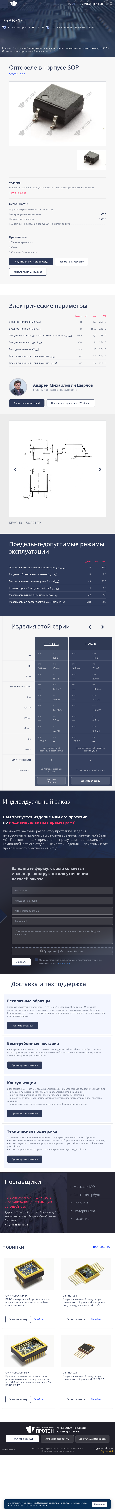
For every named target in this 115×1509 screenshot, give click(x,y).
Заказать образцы (51, 781)
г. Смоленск (79, 1219)
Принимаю (99, 1504)
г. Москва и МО (82, 1186)
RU (68, 3)
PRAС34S (91, 644)
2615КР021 (70, 1372)
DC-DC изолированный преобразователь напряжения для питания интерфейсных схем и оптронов (28, 1301)
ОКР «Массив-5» (17, 1372)
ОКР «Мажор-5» (17, 1295)
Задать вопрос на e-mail (27, 403)
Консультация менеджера (28, 271)
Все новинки (100, 1247)
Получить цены (17, 192)
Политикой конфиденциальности (58, 1450)
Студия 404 (107, 1450)
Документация (17, 73)
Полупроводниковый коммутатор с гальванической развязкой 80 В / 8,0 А (83, 1377)
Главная (7, 48)
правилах (42, 1505)
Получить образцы (22, 1438)
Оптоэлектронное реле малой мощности (24, 51)
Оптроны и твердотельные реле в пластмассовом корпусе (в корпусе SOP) (67, 48)
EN (73, 3)
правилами (64, 962)
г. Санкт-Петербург (85, 1194)
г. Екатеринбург (82, 1211)
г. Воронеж (79, 1202)
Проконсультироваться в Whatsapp (71, 403)
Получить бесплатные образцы (31, 261)
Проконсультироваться (26, 1065)
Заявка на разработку (73, 261)
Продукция (19, 48)
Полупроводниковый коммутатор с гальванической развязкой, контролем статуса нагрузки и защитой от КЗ (84, 1301)
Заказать (21, 961)
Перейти (41, 1318)
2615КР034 (70, 1295)
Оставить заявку (19, 1318)
